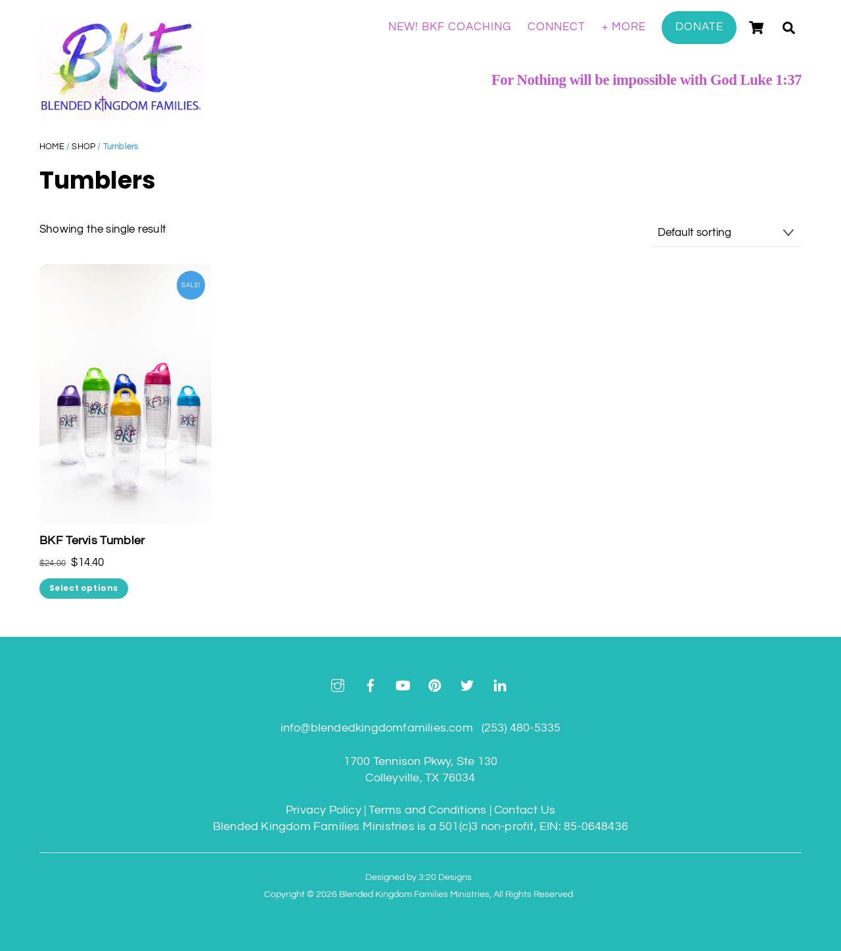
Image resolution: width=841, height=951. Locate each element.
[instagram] (338, 685)
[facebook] (370, 685)
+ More (624, 27)
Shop (83, 147)
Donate (699, 27)
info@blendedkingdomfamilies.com (377, 728)
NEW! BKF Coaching (449, 27)
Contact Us (524, 810)
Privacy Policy (323, 810)
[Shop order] (726, 233)
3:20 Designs (445, 877)
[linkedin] (500, 685)
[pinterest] (435, 685)
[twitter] (467, 685)
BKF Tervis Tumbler (92, 541)
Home (51, 147)
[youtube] (403, 685)
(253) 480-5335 (521, 728)
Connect (556, 27)
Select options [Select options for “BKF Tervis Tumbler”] (83, 588)
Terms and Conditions (427, 810)
